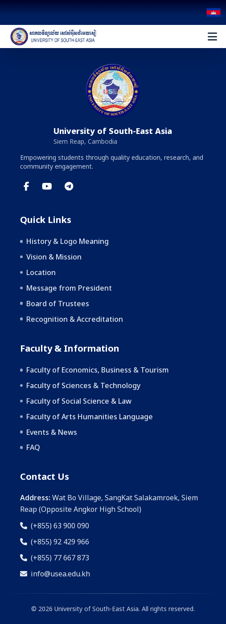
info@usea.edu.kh (55, 574)
